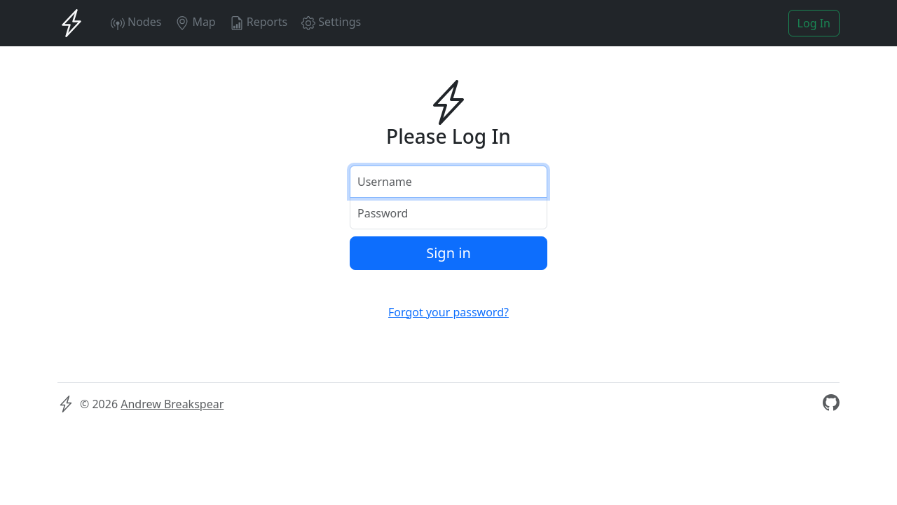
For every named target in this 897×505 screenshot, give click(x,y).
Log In (813, 23)
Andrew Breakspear (172, 404)
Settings (331, 22)
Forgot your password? (448, 312)
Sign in (448, 252)
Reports (259, 22)
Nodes (136, 22)
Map (195, 22)
